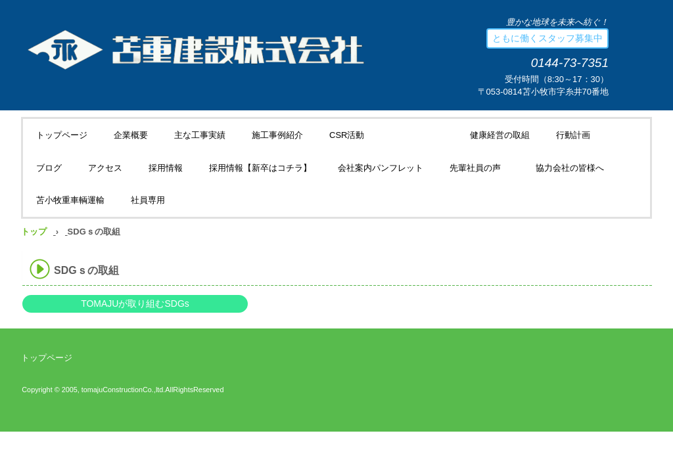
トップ (34, 231)
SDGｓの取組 (416, 135)
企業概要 (131, 135)
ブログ (49, 168)
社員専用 (148, 200)
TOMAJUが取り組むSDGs (135, 303)
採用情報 (166, 168)
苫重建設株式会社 (178, 48)
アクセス (105, 168)
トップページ (61, 135)
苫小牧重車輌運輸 (70, 200)
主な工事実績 (199, 135)
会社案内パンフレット (380, 168)
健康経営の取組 (500, 135)
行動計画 (573, 135)
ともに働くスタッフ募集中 (547, 38)
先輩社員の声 (479, 168)
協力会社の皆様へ (570, 168)
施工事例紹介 (277, 135)
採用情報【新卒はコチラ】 (260, 168)
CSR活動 (346, 135)
